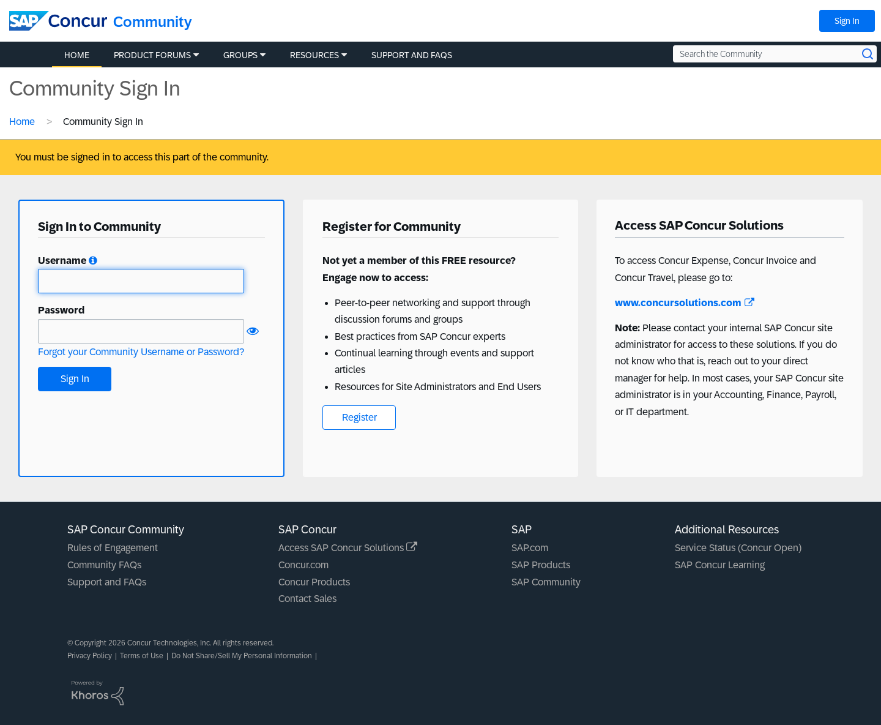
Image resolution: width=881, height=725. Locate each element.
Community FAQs (104, 565)
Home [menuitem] (76, 55)
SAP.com (529, 548)
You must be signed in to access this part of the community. (142, 157)
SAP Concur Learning (720, 565)
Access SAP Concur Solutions (347, 548)
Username (62, 260)
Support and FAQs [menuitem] (411, 55)
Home (22, 121)
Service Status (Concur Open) (738, 548)
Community (152, 21)
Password (61, 310)
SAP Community (546, 582)
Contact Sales (307, 598)
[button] (93, 260)
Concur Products (314, 582)
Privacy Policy (89, 656)
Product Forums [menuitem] (152, 55)
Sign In (847, 21)
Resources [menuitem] (314, 55)
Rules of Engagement (112, 548)
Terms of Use (141, 656)
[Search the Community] (775, 53)
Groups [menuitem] (240, 55)
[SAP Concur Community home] (58, 21)
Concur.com (303, 565)
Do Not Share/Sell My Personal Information (241, 656)
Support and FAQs (106, 582)
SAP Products (540, 565)
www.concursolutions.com (684, 303)
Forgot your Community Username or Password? (141, 352)
